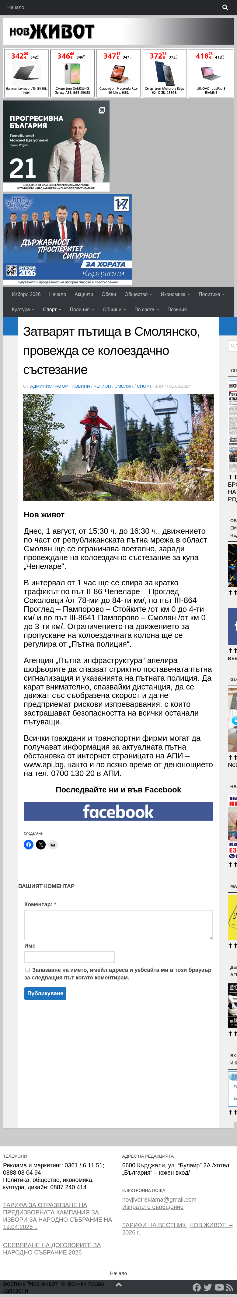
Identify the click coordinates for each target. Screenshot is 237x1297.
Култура (21, 309)
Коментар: (40, 904)
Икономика (173, 294)
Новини (80, 386)
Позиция (177, 309)
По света (144, 309)
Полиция (79, 309)
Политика (209, 294)
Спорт (50, 309)
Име (30, 946)
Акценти (84, 294)
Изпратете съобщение (153, 1206)
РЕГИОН (102, 386)
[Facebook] (197, 1287)
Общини (112, 309)
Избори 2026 (26, 294)
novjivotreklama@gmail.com (159, 1199)
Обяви (109, 294)
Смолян (123, 386)
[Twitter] (208, 1287)
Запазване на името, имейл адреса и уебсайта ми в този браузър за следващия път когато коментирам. (117, 974)
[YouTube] (218, 1287)
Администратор (49, 386)
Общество (136, 294)
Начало (15, 7)
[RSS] (229, 1287)
